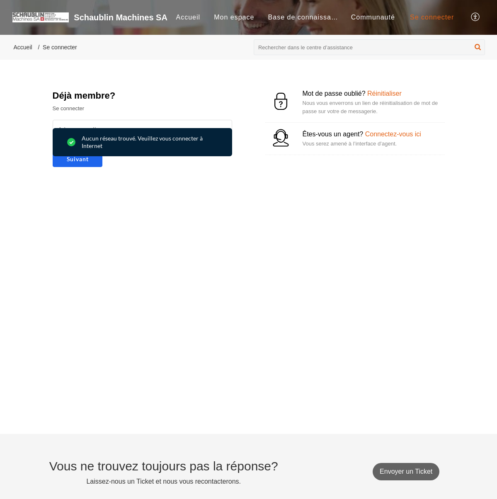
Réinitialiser (384, 93)
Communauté (373, 17)
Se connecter (432, 17)
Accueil (188, 17)
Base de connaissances (307, 17)
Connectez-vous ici (393, 134)
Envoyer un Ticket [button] (406, 471)
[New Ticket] (406, 471)
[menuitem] (188, 17)
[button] (475, 17)
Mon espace (234, 17)
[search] (369, 47)
